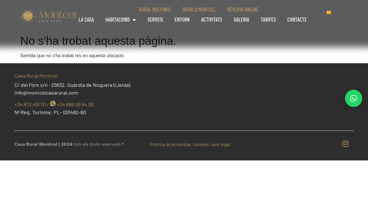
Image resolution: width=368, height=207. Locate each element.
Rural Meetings (155, 9)
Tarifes (268, 19)
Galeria (241, 19)
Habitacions (120, 19)
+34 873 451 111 (30, 104)
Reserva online (242, 9)
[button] (353, 98)
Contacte (297, 19)
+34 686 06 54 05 (75, 104)
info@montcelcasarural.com (46, 92)
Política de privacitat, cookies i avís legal (190, 144)
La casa (86, 19)
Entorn (182, 19)
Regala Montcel (199, 9)
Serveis (155, 19)
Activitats (211, 19)
